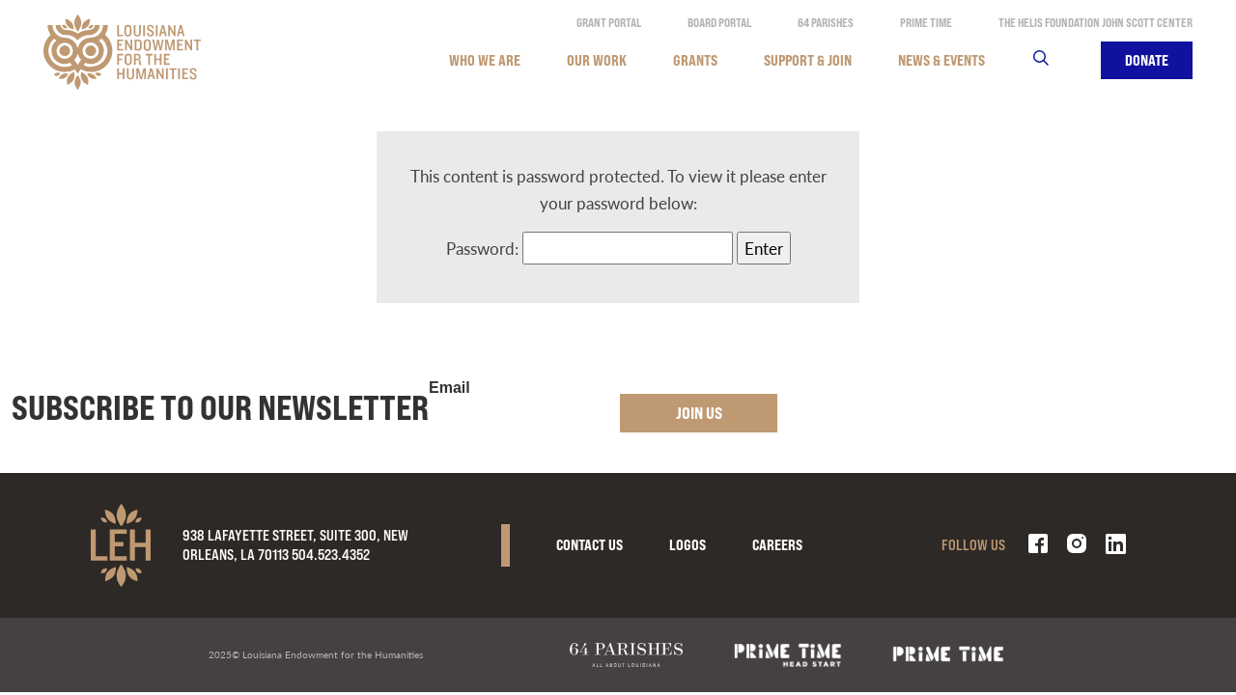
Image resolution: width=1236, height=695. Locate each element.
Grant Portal (608, 22)
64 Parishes (826, 22)
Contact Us (589, 545)
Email (449, 388)
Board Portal (719, 22)
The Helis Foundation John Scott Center (1095, 22)
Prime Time (926, 22)
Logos (687, 545)
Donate (1146, 60)
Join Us (699, 413)
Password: (589, 248)
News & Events (941, 60)
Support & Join (808, 60)
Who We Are (484, 60)
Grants (695, 60)
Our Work (597, 60)
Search (1053, 60)
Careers (777, 545)
